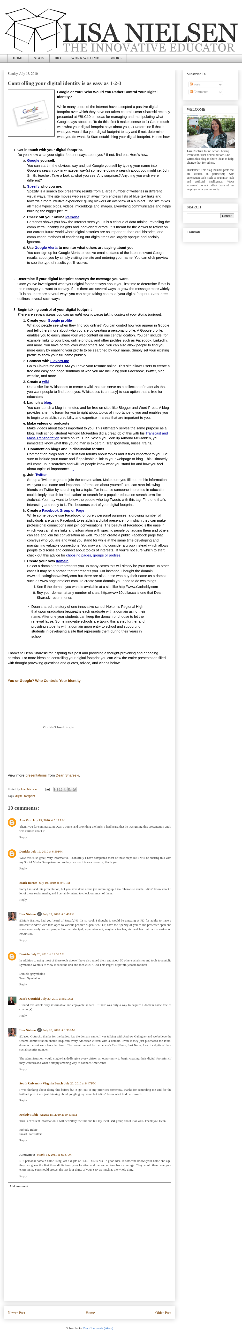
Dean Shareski (67, 775)
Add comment (18, 1186)
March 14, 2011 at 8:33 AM (54, 1154)
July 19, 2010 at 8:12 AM (48, 820)
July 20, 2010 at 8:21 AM (57, 998)
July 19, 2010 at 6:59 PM (47, 851)
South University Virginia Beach (41, 1083)
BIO (58, 58)
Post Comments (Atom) (98, 1328)
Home (90, 1313)
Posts (195, 84)
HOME (18, 58)
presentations (36, 775)
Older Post (163, 1313)
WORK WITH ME (85, 58)
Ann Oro (25, 820)
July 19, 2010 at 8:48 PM (59, 914)
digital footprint (25, 796)
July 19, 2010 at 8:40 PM (54, 882)
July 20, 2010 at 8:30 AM (59, 1030)
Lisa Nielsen (27, 914)
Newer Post (16, 1313)
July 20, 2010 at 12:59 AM (48, 954)
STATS (39, 58)
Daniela (24, 851)
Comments (199, 92)
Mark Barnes (28, 882)
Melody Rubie (28, 1114)
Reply (23, 837)
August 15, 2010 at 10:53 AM (58, 1114)
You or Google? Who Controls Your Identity (44, 681)
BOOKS (115, 58)
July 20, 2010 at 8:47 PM (80, 1083)
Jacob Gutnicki (29, 998)
